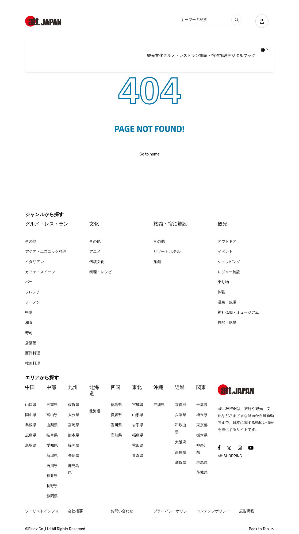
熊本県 (73, 435)
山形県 (137, 415)
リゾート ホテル (167, 251)
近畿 (180, 387)
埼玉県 (202, 415)
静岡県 (52, 496)
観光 (151, 55)
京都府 (180, 404)
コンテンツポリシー (213, 511)
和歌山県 (180, 428)
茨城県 (202, 472)
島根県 (30, 425)
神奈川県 (202, 449)
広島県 (30, 435)
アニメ (95, 251)
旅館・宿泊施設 (213, 55)
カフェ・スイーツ (40, 272)
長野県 (52, 486)
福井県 (52, 475)
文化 (159, 55)
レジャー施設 (229, 272)
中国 (30, 387)
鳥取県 (30, 445)
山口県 (30, 404)
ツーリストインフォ (42, 511)
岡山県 (30, 415)
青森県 (137, 455)
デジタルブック (241, 55)
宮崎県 (73, 425)
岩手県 (137, 425)
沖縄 (158, 387)
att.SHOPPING (230, 456)
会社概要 (75, 511)
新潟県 (52, 455)
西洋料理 (32, 353)
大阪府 (180, 442)
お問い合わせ (122, 511)
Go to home (150, 154)
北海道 (94, 390)
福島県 (137, 435)
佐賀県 (73, 404)
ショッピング (229, 261)
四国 (115, 387)
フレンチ (32, 292)
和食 (29, 322)
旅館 (157, 261)
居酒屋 (30, 343)
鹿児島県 (73, 469)
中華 (29, 312)
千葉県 (202, 404)
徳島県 (116, 404)
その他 (30, 241)
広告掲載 (246, 511)
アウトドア (227, 241)
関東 (201, 387)
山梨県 (52, 425)
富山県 (52, 415)
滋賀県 (180, 462)
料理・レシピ (100, 272)
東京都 (202, 425)
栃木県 (202, 435)
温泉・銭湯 (227, 302)
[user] (262, 21)
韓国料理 (32, 363)
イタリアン (34, 261)
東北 (137, 387)
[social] (219, 448)
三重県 (52, 404)
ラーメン (32, 302)
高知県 (116, 435)
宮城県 (137, 404)
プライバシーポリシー (170, 514)
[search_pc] (236, 19)
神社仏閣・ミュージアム (238, 312)
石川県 (52, 465)
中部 (51, 387)
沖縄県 (159, 404)
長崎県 (73, 455)
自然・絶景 (227, 322)
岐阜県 (52, 435)
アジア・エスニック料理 (45, 251)
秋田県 (137, 445)
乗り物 (223, 282)
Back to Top (261, 529)
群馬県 (202, 462)
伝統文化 (96, 261)
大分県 (73, 415)
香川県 (116, 425)
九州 (73, 387)
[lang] (265, 50)
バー (29, 282)
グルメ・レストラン (181, 55)
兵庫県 (180, 415)
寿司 (29, 333)
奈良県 (180, 452)
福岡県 (73, 445)
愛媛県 (116, 415)
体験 (221, 292)
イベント (225, 251)
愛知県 (52, 445)
